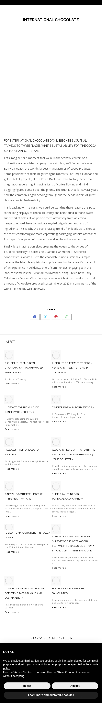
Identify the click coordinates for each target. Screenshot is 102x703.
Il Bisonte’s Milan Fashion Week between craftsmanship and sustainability (25, 593)
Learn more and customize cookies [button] (51, 695)
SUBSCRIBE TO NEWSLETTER (51, 638)
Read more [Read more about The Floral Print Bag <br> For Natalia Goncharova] (59, 515)
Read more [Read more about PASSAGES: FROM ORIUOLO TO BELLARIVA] (12, 468)
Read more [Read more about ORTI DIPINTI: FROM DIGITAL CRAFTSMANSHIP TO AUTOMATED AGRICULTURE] (12, 383)
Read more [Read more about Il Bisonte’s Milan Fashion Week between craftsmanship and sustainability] (12, 612)
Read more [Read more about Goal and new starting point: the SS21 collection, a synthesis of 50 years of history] (59, 473)
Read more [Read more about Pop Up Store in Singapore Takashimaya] (59, 607)
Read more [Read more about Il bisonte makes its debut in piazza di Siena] (12, 551)
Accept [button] (75, 685)
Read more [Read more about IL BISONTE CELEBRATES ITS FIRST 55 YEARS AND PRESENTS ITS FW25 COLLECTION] (59, 386)
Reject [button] (27, 685)
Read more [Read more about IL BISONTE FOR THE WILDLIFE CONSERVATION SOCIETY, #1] (12, 429)
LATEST (9, 342)
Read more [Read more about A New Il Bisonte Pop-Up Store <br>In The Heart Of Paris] (12, 515)
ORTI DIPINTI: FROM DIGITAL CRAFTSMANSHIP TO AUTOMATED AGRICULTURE (24, 368)
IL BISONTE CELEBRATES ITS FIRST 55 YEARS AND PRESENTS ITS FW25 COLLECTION (72, 368)
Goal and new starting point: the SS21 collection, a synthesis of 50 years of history (73, 454)
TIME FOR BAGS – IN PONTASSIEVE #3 (73, 407)
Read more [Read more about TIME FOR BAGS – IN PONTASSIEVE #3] (59, 421)
